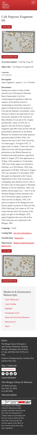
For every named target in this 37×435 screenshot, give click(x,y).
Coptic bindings (10, 304)
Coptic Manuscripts (12, 300)
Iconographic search (12, 313)
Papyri (7, 326)
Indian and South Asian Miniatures (17, 317)
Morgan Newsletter (8, 369)
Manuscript (19, 238)
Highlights (8, 308)
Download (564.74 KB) (10, 57)
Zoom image (6, 27)
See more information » (23, 233)
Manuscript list (10, 322)
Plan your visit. (5, 11)
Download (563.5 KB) (9, 281)
